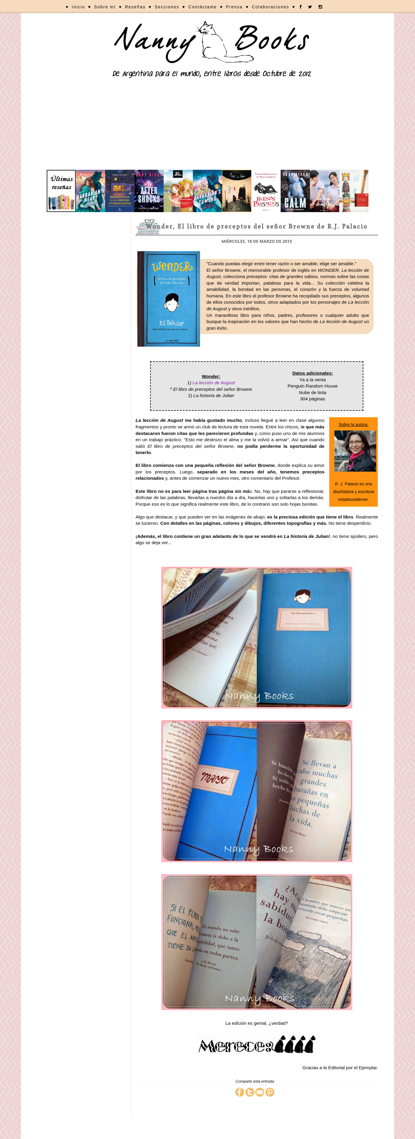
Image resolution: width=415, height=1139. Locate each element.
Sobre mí (105, 6)
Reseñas (135, 6)
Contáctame (202, 6)
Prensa (234, 6)
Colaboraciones (270, 6)
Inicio (78, 6)
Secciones (167, 6)
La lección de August (214, 382)
